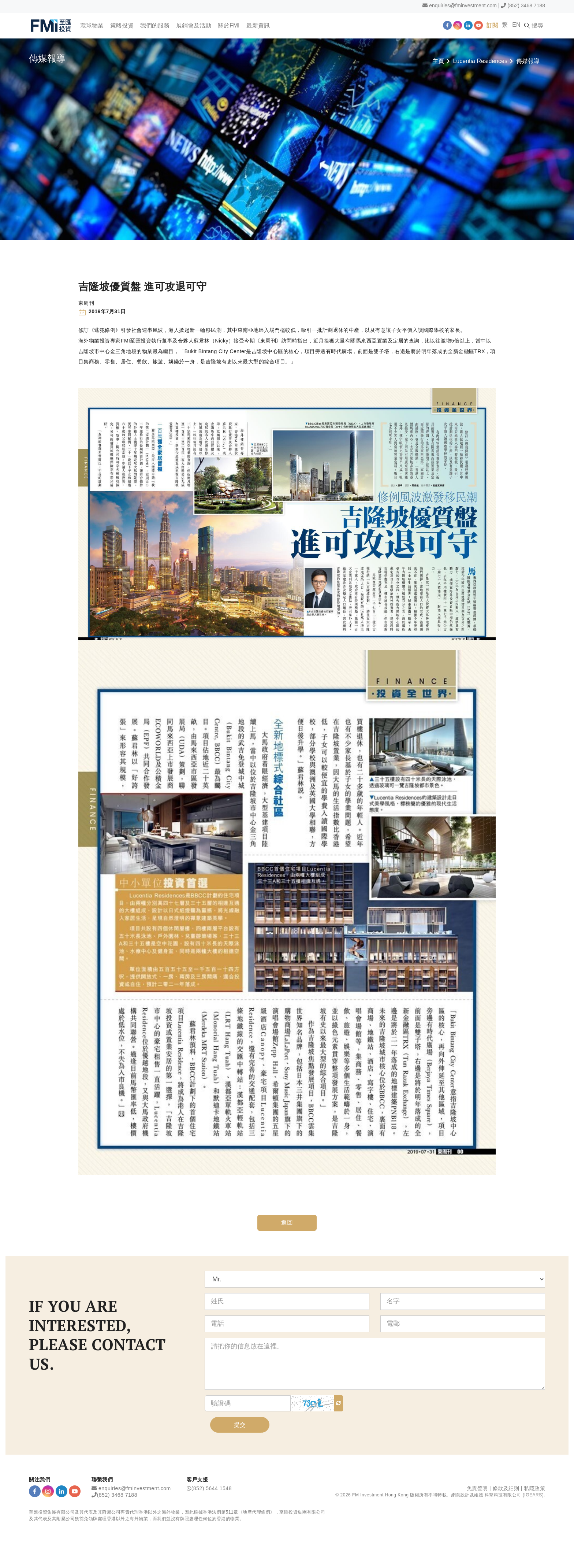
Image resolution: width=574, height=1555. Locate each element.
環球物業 (92, 25)
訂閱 (492, 25)
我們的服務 (154, 25)
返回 (287, 1222)
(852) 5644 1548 (211, 1488)
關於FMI (229, 25)
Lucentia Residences (480, 61)
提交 (240, 1425)
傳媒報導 (528, 61)
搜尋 (533, 25)
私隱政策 (534, 1488)
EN (516, 25)
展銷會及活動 (193, 25)
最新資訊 (258, 25)
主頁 (438, 61)
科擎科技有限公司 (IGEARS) (514, 1494)
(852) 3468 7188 (526, 5)
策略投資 (122, 25)
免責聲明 (477, 1488)
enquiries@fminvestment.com (463, 5)
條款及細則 (506, 1488)
